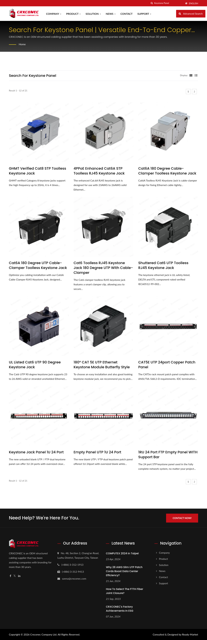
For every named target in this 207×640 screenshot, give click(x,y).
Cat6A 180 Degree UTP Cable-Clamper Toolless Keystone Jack (38, 265)
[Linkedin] (19, 576)
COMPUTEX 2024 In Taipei (122, 553)
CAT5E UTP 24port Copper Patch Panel (166, 365)
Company (53, 13)
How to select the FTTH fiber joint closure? (124, 591)
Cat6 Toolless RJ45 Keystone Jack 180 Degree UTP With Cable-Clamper (103, 268)
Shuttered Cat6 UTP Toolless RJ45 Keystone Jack (163, 265)
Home (22, 44)
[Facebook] (10, 576)
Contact (126, 13)
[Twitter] (14, 576)
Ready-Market (190, 634)
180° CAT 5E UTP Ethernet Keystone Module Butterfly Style (102, 365)
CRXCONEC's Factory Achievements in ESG (119, 609)
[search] (151, 3)
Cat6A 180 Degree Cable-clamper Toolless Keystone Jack (167, 171)
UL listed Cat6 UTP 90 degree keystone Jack (35, 365)
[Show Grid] (191, 75)
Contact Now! (182, 517)
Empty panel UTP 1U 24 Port (97, 452)
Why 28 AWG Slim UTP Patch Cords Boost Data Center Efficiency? (124, 571)
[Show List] (196, 75)
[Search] (168, 3)
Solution (93, 13)
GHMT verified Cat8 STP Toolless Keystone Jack (37, 171)
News (111, 13)
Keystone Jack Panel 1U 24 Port (36, 452)
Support (144, 13)
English (193, 3)
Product (73, 13)
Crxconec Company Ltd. (43, 634)
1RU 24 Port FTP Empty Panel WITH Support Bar (167, 455)
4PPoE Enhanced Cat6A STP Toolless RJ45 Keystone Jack (99, 171)
